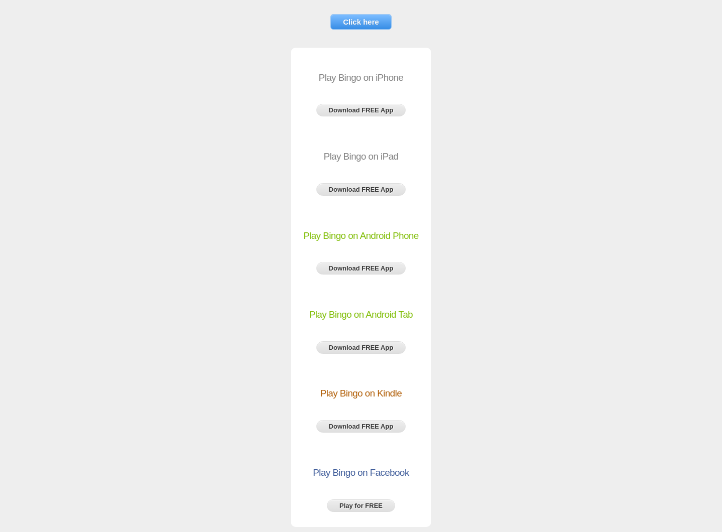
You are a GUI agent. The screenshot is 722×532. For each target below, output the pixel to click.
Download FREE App (361, 110)
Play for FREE (361, 505)
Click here (361, 22)
